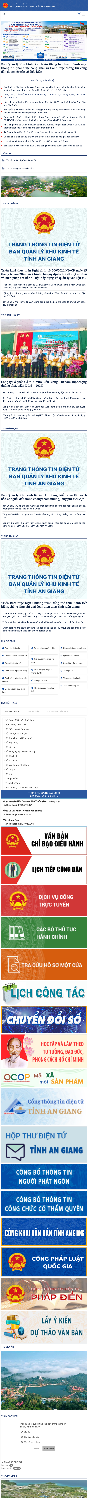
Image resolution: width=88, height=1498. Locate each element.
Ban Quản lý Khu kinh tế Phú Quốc (22, 787)
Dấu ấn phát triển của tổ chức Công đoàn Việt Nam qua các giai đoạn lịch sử (41, 136)
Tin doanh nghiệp (10, 315)
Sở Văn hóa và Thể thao (17, 765)
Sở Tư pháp (11, 760)
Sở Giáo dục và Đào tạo (17, 729)
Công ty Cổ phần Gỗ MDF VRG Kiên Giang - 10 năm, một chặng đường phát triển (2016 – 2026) (44, 96)
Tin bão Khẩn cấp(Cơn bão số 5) (21, 160)
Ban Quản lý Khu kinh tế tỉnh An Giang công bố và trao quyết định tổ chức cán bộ (43, 145)
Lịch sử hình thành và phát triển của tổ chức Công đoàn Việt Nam (36, 141)
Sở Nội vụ (10, 747)
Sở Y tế (9, 774)
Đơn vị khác (34, 711)
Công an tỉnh (12, 778)
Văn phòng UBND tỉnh (16, 724)
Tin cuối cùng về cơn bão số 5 (20, 168)
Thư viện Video (9, 1476)
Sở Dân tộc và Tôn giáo (17, 733)
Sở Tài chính (11, 756)
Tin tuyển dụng (9, 428)
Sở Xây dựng (12, 742)
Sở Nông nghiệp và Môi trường (20, 751)
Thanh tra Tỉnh (13, 783)
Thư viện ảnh (8, 1347)
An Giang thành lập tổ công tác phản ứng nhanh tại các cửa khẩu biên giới (40, 132)
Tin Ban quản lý (9, 203)
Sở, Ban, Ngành (12, 711)
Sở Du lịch (10, 769)
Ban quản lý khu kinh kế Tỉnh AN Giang (33, 7)
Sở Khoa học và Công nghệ (19, 738)
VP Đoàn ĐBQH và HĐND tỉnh (20, 720)
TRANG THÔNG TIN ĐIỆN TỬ (18, 4)
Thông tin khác (9, 536)
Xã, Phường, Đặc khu (57, 711)
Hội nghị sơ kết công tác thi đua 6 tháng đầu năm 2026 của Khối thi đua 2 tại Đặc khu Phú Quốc (44, 103)
